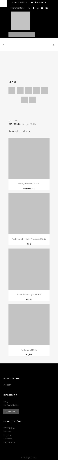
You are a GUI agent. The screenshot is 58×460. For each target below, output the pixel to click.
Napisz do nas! (11, 411)
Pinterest (7, 435)
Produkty (7, 384)
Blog (5, 401)
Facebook (7, 438)
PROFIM (33, 124)
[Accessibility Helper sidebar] (3, 3)
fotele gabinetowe (25, 184)
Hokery (25, 124)
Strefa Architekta (17, 8)
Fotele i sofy (16, 239)
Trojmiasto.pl (9, 442)
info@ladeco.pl (40, 2)
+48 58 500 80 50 (20, 2)
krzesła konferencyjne (30, 239)
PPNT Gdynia (9, 428)
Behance (7, 431)
